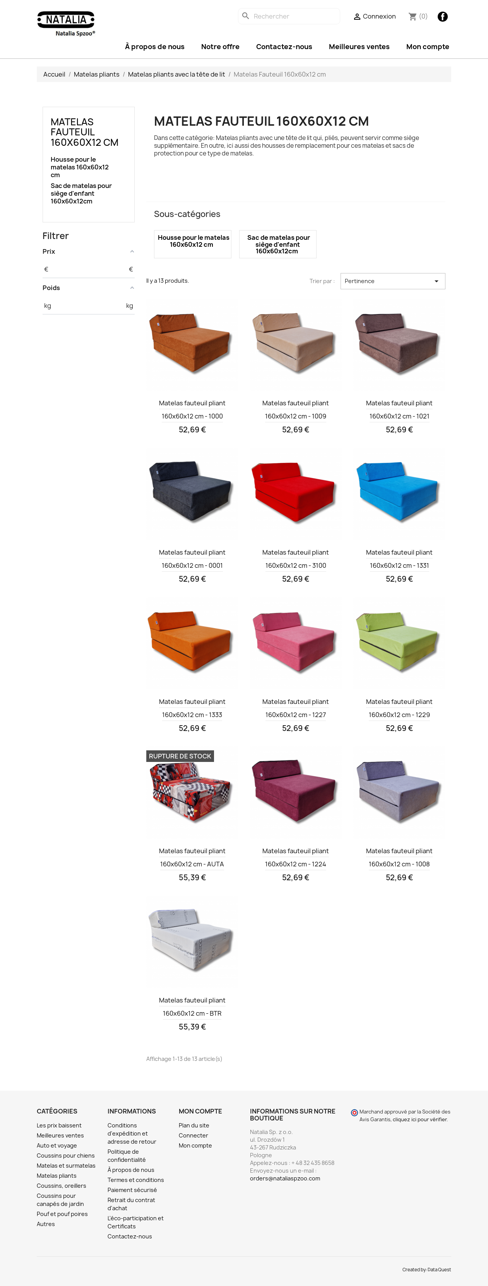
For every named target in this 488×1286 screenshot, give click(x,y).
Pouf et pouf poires (62, 1214)
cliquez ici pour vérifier (420, 1119)
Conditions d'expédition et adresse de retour (132, 1133)
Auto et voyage (57, 1145)
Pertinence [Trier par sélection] (393, 281)
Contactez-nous (284, 46)
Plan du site (194, 1125)
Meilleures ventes (359, 46)
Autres (46, 1224)
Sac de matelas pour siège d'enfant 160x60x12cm (81, 193)
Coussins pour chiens (66, 1155)
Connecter (193, 1135)
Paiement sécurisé (132, 1190)
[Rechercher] (289, 16)
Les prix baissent (59, 1125)
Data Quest (439, 1270)
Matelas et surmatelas (66, 1165)
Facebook (443, 17)
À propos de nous (155, 46)
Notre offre (220, 46)
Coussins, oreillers (61, 1185)
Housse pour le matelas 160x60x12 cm (80, 167)
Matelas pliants (57, 1175)
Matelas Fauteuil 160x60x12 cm (84, 132)
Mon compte (427, 46)
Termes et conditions (136, 1180)
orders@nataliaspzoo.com (285, 1178)
